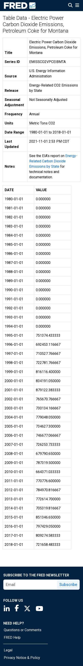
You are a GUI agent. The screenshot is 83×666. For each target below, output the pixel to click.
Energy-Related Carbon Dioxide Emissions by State (53, 161)
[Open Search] (70, 6)
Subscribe (68, 584)
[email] (30, 584)
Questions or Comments (22, 630)
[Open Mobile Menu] (77, 6)
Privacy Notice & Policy (22, 658)
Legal (8, 650)
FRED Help (12, 637)
